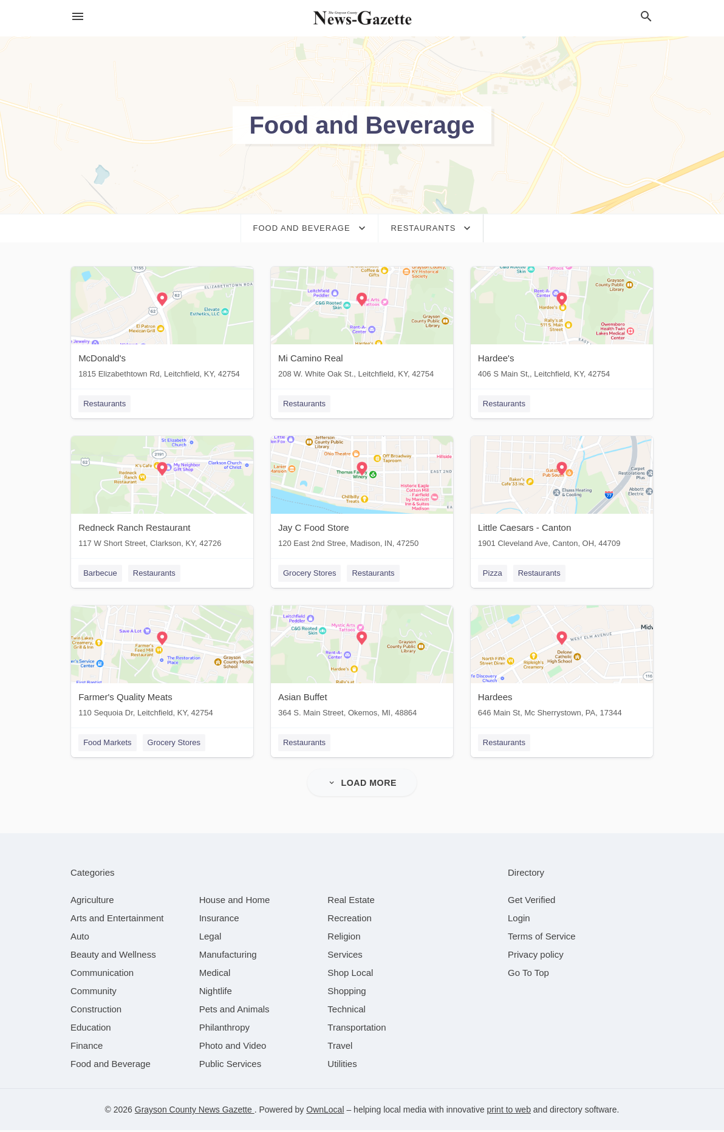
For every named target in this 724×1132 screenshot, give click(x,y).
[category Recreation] (349, 920)
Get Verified (531, 901)
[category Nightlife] (215, 992)
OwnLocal (325, 1111)
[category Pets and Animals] (234, 1011)
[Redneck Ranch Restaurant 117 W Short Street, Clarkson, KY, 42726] (161, 495)
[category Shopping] (346, 992)
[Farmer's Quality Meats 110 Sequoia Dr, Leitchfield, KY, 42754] (161, 665)
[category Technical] (346, 1011)
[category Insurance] (219, 920)
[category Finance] (86, 1047)
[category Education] (90, 1029)
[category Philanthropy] (224, 1029)
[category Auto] (79, 938)
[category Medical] (215, 974)
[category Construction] (95, 1011)
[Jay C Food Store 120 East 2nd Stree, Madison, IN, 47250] (362, 495)
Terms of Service (542, 938)
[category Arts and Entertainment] (116, 920)
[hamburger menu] (77, 16)
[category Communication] (102, 974)
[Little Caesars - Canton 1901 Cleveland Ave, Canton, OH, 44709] (562, 495)
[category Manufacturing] (228, 956)
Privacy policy (536, 956)
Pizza (493, 573)
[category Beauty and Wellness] (113, 956)
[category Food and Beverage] (110, 1065)
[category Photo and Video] (233, 1047)
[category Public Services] (230, 1065)
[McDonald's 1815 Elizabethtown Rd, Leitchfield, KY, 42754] (161, 325)
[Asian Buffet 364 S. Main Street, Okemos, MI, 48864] (362, 665)
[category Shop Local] (350, 974)
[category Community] (93, 992)
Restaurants (104, 403)
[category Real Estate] (351, 901)
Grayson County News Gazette (194, 1111)
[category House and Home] (234, 901)
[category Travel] (339, 1047)
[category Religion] (343, 938)
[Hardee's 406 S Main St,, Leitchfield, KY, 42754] (562, 325)
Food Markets (107, 743)
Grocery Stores (309, 573)
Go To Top (528, 974)
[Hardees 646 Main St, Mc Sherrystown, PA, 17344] (562, 665)
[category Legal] (210, 938)
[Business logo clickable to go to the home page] (362, 18)
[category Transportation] (356, 1029)
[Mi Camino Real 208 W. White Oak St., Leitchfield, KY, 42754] (362, 325)
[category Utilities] (342, 1065)
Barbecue (100, 573)
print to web (509, 1111)
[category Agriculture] (92, 901)
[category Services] (345, 956)
